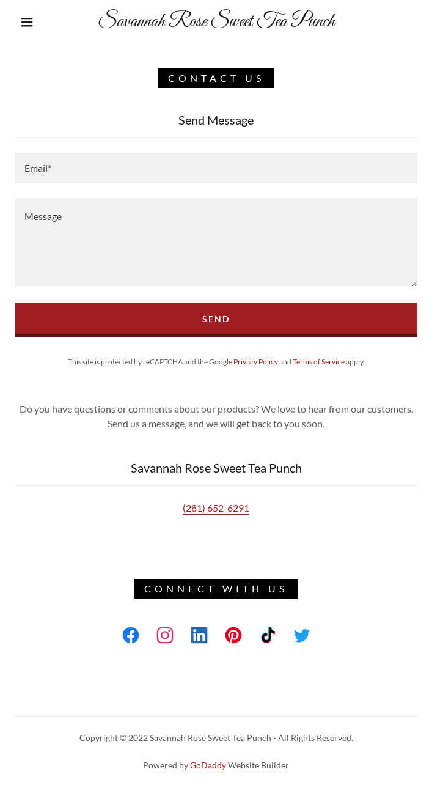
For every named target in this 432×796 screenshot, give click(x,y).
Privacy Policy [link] (255, 361)
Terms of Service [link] (319, 361)
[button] (35, 22)
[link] (216, 22)
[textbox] (216, 168)
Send (216, 319)
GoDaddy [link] (208, 765)
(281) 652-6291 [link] (216, 508)
